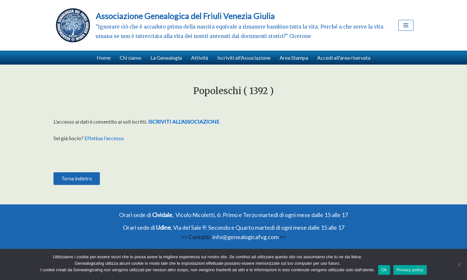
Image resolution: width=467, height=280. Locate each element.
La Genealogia (166, 58)
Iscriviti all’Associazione (243, 58)
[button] (77, 178)
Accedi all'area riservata (343, 58)
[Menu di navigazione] (405, 25)
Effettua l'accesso (104, 138)
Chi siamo (130, 58)
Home (104, 58)
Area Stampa (294, 58)
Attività (199, 58)
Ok (384, 269)
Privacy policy (410, 269)
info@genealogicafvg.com (245, 236)
